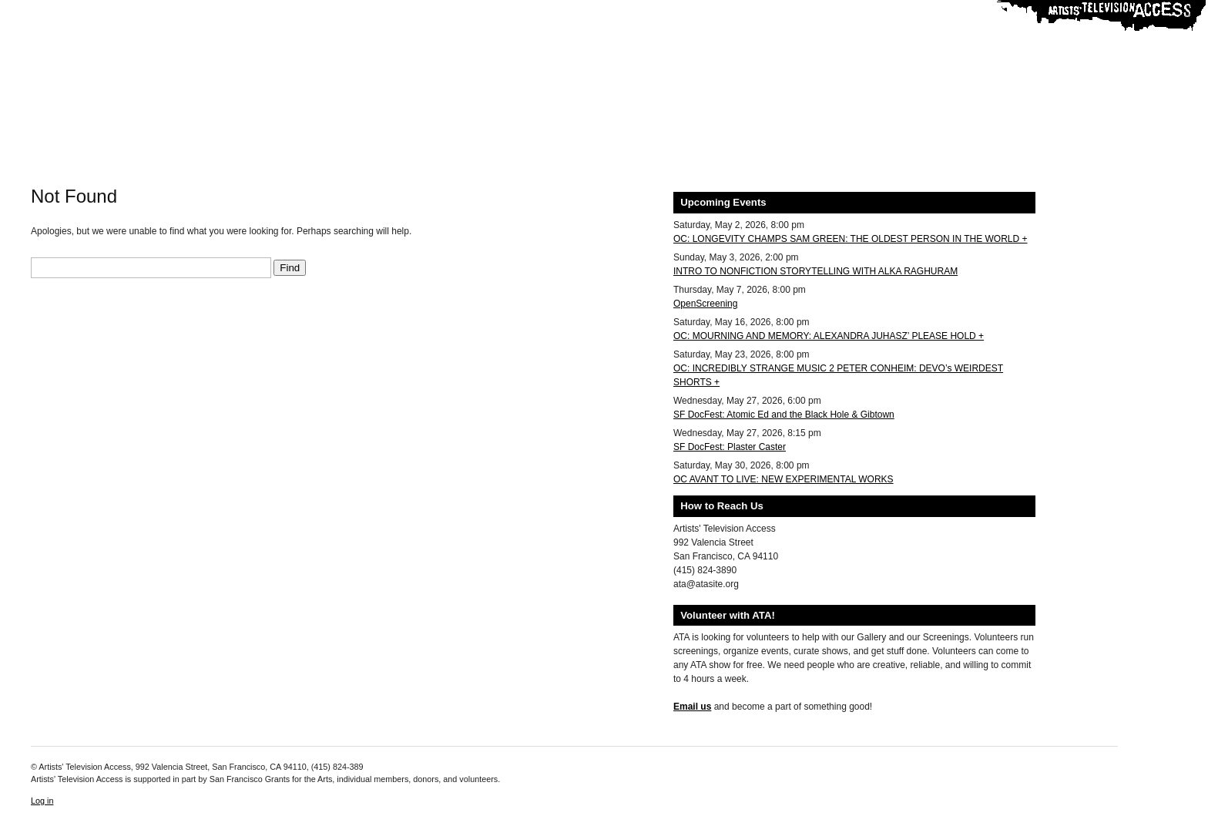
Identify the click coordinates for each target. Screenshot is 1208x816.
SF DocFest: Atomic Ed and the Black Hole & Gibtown (783, 414)
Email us (692, 706)
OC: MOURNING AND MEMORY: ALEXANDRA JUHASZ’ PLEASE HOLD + (828, 336)
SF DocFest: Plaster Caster (729, 447)
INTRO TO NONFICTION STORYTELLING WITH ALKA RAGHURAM (815, 271)
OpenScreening (705, 303)
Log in (42, 800)
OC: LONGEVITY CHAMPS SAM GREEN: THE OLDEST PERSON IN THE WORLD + (850, 238)
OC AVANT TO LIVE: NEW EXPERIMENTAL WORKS (783, 479)
